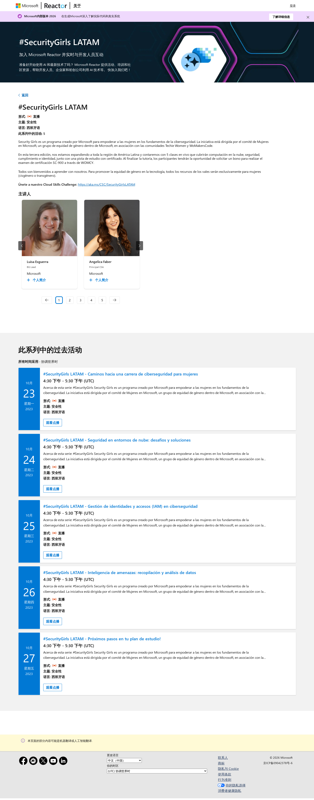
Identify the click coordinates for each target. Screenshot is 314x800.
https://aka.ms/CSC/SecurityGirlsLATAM (106, 184)
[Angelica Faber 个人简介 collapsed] (99, 280)
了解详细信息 (281, 17)
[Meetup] (34, 761)
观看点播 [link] (52, 422)
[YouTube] (54, 761)
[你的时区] (157, 771)
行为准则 (224, 779)
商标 (221, 763)
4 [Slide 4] (91, 300)
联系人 (223, 757)
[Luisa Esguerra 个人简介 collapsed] (37, 280)
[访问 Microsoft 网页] (28, 5)
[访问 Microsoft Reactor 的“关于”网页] (77, 5)
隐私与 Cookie (228, 768)
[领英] (64, 761)
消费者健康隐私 (229, 790)
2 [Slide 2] (70, 300)
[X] (44, 761)
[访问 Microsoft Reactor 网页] (56, 5)
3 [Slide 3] (81, 300)
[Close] (308, 17)
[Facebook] (24, 761)
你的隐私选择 (231, 785)
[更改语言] (124, 760)
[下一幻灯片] (139, 245)
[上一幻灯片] (21, 245)
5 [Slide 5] (102, 300)
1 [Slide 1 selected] (59, 300)
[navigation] (47, 300)
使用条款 (224, 774)
